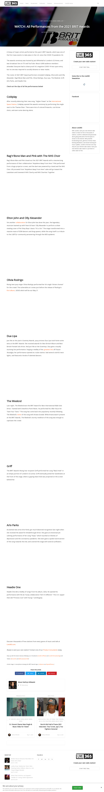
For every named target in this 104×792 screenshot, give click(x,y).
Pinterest (52, 673)
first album (11, 290)
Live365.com (11, 644)
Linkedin (41, 673)
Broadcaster (34, 3)
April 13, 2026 (14, 772)
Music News (56, 21)
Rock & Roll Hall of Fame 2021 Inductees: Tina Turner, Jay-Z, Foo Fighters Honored (51, 726)
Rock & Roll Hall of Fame (46, 719)
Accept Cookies (77, 788)
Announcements (58, 3)
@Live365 (13, 659)
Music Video (20, 719)
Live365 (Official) (41, 656)
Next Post (51, 696)
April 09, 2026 (14, 779)
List (62, 21)
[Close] (101, 787)
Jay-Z (40, 721)
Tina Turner (59, 719)
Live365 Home (69, 3)
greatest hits (48, 350)
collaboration (20, 222)
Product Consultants (50, 650)
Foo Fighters (47, 721)
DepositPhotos (49, 664)
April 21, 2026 (14, 762)
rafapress (41, 664)
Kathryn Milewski (29, 682)
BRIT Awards (44, 21)
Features (49, 3)
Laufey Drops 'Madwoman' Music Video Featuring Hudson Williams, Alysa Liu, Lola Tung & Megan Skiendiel (22, 768)
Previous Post (20, 696)
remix (19, 415)
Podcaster (42, 3)
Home (21, 3)
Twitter (30, 673)
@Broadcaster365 (23, 659)
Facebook (20, 673)
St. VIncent (12, 719)
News (27, 3)
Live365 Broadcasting (54, 656)
